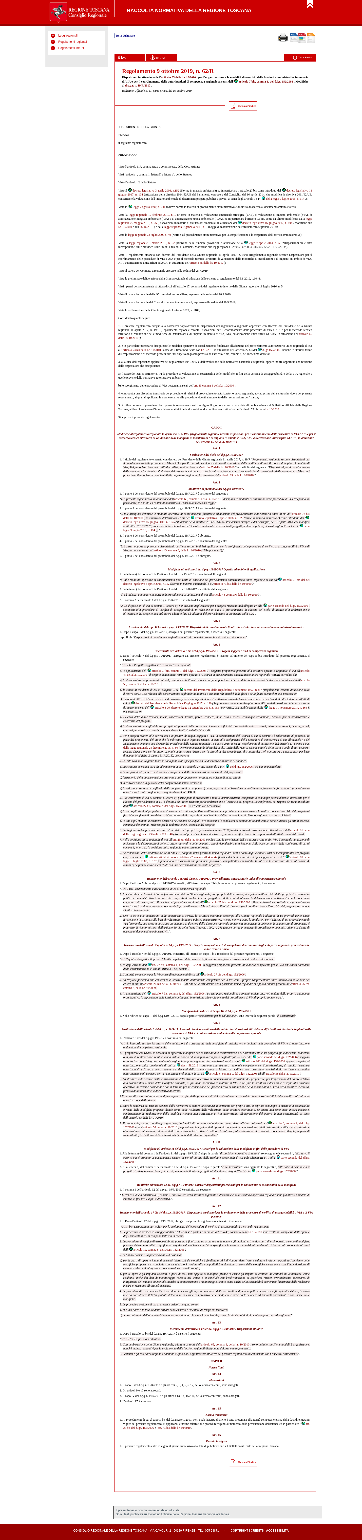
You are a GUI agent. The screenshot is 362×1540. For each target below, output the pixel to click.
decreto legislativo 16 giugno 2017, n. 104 (265, 223)
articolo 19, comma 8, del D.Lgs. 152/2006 (157, 1249)
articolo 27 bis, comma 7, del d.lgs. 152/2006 (158, 806)
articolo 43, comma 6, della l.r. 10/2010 (177, 550)
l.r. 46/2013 (146, 227)
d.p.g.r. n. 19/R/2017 (138, 85)
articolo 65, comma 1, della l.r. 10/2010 (197, 499)
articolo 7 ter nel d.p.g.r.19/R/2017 (189, 878)
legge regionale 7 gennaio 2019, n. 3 (186, 227)
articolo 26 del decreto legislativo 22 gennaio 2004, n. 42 (180, 857)
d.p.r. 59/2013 (187, 1065)
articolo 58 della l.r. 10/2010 (282, 1073)
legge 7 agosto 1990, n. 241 (146, 207)
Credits (257, 1530)
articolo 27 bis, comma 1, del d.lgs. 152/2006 (176, 670)
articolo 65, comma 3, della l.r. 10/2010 (225, 1344)
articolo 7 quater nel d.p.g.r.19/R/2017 (168, 945)
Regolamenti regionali (72, 41)
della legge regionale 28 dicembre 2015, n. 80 (150, 747)
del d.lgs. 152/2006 (239, 766)
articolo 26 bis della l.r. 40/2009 (162, 984)
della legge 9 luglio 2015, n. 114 (282, 198)
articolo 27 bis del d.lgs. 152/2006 (227, 902)
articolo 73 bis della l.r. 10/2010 (142, 350)
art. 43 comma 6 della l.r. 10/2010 (214, 385)
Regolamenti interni (71, 48)
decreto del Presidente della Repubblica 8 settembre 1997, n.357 (220, 690)
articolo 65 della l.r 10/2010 (178, 77)
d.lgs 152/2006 (269, 350)
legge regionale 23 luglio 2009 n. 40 (149, 235)
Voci (123, 57)
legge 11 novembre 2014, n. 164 (285, 707)
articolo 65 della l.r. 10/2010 (207, 262)
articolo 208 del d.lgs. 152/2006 (263, 1061)
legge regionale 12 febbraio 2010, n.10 (152, 215)
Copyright (239, 1530)
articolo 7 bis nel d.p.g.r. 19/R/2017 (196, 651)
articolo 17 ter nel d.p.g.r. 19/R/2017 (213, 1329)
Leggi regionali (67, 35)
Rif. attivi (157, 57)
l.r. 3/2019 (207, 350)
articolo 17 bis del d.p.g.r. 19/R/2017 (163, 1212)
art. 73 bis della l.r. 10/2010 (174, 1428)
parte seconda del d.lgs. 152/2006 (285, 605)
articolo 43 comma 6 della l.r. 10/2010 (235, 594)
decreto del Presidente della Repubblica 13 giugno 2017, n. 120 (171, 703)
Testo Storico (302, 57)
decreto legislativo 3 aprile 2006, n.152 (153, 190)
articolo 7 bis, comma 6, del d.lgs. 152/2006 (176, 993)
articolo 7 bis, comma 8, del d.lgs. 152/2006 (263, 81)
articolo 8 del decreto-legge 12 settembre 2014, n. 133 (184, 707)
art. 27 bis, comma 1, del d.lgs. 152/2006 (175, 965)
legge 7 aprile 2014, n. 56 (262, 243)
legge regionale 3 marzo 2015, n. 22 (152, 243)
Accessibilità (277, 1530)
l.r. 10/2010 (125, 227)
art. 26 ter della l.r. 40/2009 (189, 839)
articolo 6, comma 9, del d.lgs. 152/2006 (231, 1073)
